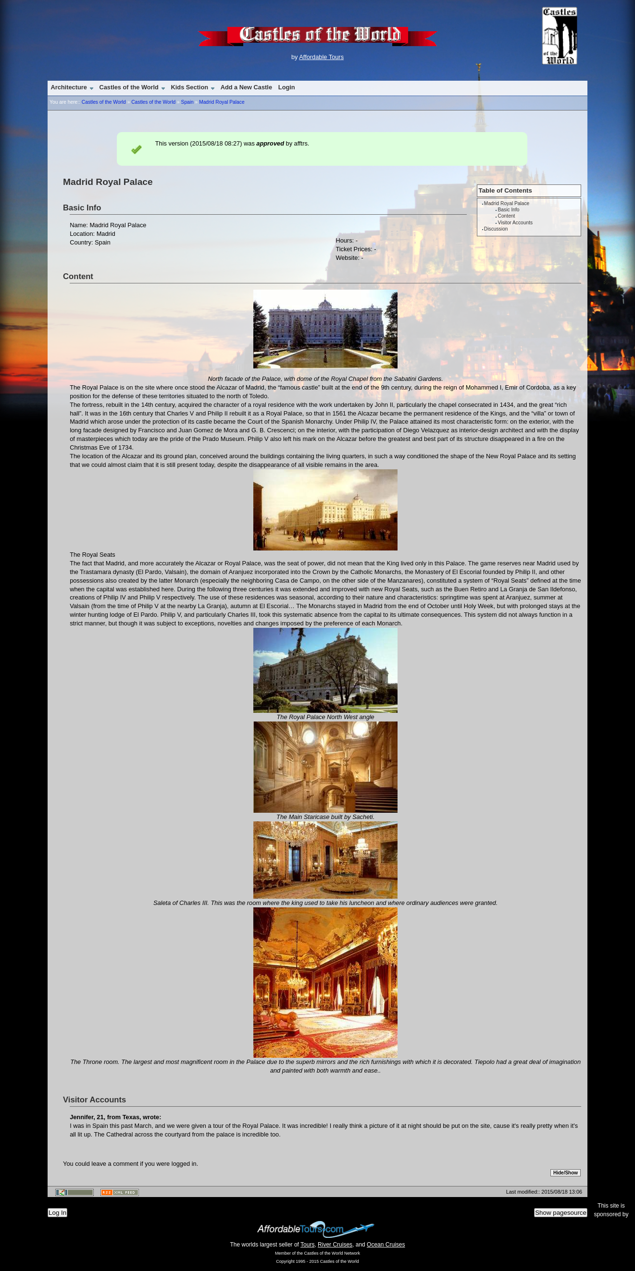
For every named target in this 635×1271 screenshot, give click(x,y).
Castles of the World (128, 87)
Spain (187, 102)
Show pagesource (560, 1212)
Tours (307, 1244)
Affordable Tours (321, 57)
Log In (57, 1212)
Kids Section (190, 87)
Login (286, 87)
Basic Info (509, 209)
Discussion (496, 229)
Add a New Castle (246, 87)
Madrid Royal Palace (221, 102)
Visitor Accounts (515, 222)
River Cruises (335, 1244)
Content (506, 216)
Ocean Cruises (386, 1244)
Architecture (68, 87)
